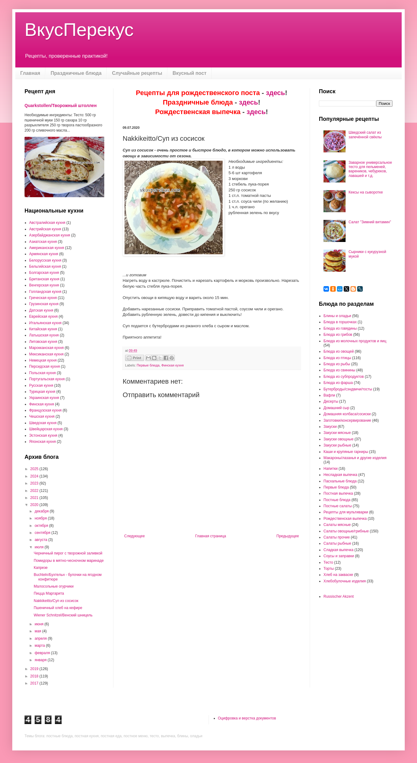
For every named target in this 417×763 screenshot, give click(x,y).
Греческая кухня (43, 298)
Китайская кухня (43, 329)
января (41, 660)
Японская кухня (42, 441)
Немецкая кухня (43, 360)
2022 (35, 491)
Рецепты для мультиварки (345, 512)
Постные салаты (337, 506)
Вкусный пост (190, 73)
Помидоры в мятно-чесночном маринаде (69, 560)
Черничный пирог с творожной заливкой (68, 553)
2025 (35, 469)
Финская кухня (172, 365)
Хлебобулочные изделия (344, 581)
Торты (328, 568)
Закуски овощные (338, 439)
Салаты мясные (337, 525)
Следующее (134, 536)
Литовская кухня (43, 341)
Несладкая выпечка (340, 475)
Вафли (329, 395)
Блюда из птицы (337, 358)
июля (39, 547)
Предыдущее (288, 536)
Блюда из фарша (338, 383)
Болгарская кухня (44, 272)
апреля (41, 638)
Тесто (328, 562)
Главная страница (210, 536)
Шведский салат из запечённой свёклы (365, 134)
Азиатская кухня (43, 242)
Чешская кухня (42, 416)
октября (42, 525)
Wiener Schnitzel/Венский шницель (63, 615)
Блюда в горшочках (340, 322)
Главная (30, 73)
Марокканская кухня (46, 348)
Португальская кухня (47, 379)
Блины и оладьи (337, 316)
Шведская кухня (42, 423)
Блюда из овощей (338, 351)
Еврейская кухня (43, 316)
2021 (35, 498)
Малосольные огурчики (54, 586)
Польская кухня (42, 373)
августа (41, 540)
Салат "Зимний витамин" (370, 222)
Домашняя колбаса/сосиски (347, 414)
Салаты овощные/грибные (346, 531)
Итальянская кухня (45, 323)
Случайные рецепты (137, 73)
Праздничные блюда (76, 73)
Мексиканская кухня (46, 354)
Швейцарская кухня (46, 429)
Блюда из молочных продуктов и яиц (354, 341)
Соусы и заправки (338, 556)
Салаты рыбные (337, 543)
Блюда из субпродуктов (343, 376)
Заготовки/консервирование (347, 420)
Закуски (330, 426)
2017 (35, 683)
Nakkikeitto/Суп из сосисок (56, 601)
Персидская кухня (44, 366)
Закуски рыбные (337, 445)
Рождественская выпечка (345, 518)
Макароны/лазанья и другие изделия (354, 458)
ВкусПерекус (79, 29)
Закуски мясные (337, 433)
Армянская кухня (43, 254)
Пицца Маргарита (49, 593)
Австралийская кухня (47, 222)
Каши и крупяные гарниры (345, 452)
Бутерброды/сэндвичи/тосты (347, 389)
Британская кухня (44, 279)
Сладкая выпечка (338, 550)
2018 (35, 676)
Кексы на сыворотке (366, 192)
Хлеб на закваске (338, 575)
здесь (275, 93)
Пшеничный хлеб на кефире (58, 608)
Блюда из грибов (337, 334)
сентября (43, 533)
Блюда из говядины (340, 328)
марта (40, 645)
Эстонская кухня (43, 435)
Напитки (330, 468)
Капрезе (41, 568)
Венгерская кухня (44, 285)
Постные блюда (336, 500)
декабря (42, 511)
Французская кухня (45, 410)
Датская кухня (41, 310)
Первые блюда (148, 365)
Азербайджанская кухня (49, 235)
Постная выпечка (338, 493)
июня (39, 624)
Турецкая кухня (42, 391)
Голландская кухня (45, 291)
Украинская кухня (44, 398)
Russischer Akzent (338, 596)
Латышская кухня (44, 335)
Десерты (330, 401)
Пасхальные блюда (340, 481)
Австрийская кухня (45, 229)
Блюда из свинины (339, 370)
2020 (35, 505)
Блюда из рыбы (336, 364)
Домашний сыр (336, 408)
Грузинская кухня (44, 304)
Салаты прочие (336, 537)
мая (38, 631)
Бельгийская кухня (45, 266)
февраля (43, 653)
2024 (35, 476)
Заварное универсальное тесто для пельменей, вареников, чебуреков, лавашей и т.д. (370, 169)
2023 (35, 483)
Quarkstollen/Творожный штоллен (61, 105)
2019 (35, 669)
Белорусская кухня (45, 260)
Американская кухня (46, 248)
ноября (41, 518)
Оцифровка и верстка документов (247, 718)
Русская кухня (41, 385)
